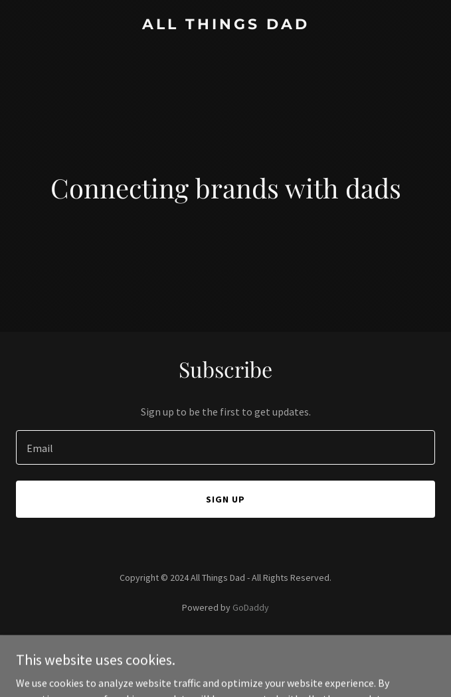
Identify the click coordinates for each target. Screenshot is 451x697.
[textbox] (225, 447)
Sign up (225, 499)
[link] (225, 25)
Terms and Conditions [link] (225, 662)
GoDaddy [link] (250, 607)
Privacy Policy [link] (226, 645)
